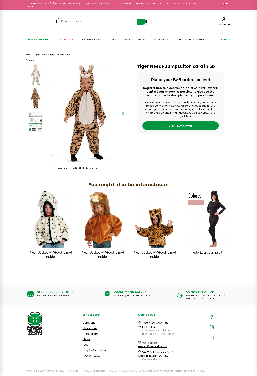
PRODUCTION (160, 3)
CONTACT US (189, 3)
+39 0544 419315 (37, 3)
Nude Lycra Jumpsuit (206, 252)
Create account (180, 125)
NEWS (175, 3)
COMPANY (125, 3)
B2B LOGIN (224, 24)
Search (141, 22)
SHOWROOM (142, 3)
